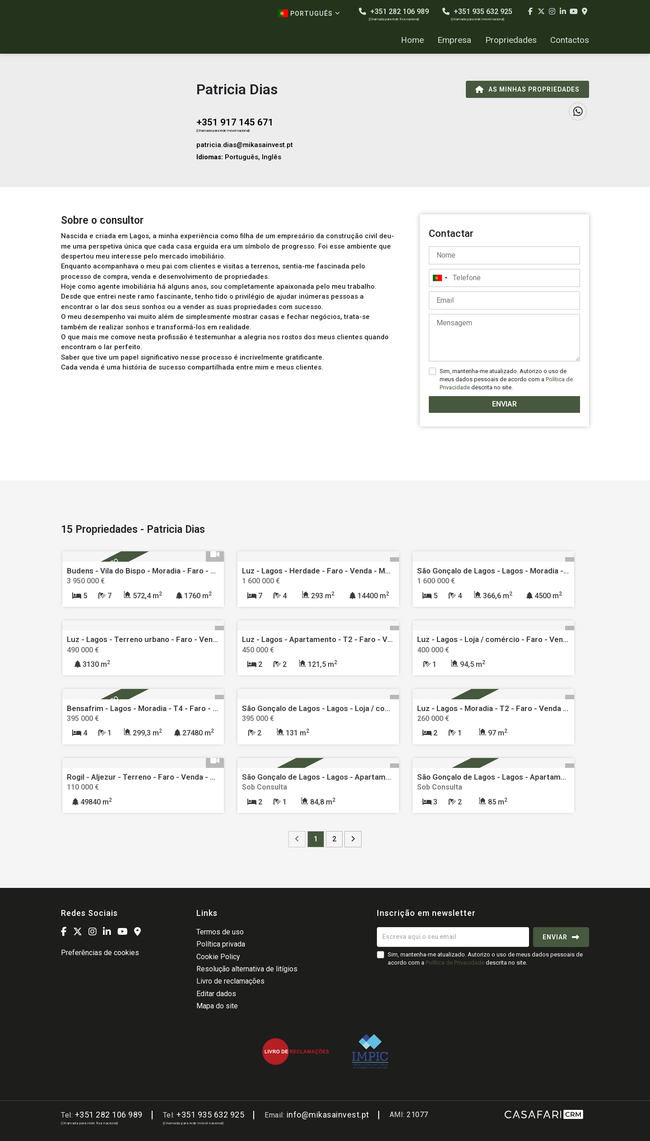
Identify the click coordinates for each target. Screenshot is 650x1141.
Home (412, 40)
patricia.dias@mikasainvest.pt (244, 145)
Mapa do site (217, 1006)
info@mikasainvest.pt (328, 1114)
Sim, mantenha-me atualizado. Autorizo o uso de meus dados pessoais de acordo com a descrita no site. (506, 379)
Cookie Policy (218, 956)
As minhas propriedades (527, 89)
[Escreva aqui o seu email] (453, 937)
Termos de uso (220, 932)
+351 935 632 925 (477, 14)
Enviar (504, 404)
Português (309, 13)
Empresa (454, 40)
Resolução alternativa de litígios (246, 969)
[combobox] (504, 277)
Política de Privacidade (456, 962)
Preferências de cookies (100, 952)
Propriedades (511, 40)
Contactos (569, 40)
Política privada (220, 944)
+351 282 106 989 (394, 14)
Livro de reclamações (230, 981)
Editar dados (216, 993)
